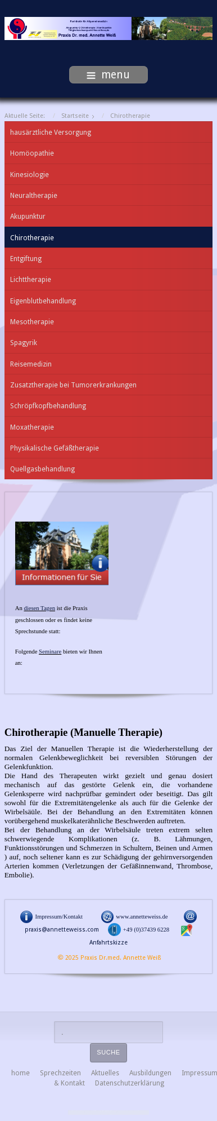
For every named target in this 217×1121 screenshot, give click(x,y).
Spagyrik (23, 343)
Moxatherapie (32, 427)
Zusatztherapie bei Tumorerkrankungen (73, 385)
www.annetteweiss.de (142, 916)
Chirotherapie (32, 238)
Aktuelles (105, 1073)
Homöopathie (32, 153)
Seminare (50, 651)
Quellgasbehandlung (42, 469)
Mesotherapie (32, 322)
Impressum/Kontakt (59, 916)
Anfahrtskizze (108, 942)
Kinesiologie (29, 175)
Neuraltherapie (33, 196)
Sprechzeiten (60, 1073)
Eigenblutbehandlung (43, 301)
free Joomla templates (108, 1112)
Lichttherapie (30, 280)
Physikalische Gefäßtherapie (54, 448)
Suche (108, 1052)
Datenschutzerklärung (129, 1083)
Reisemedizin (31, 364)
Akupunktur (28, 216)
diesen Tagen (39, 608)
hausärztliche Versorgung (50, 132)
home (20, 1073)
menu (108, 74)
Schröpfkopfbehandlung (48, 406)
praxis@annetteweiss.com (62, 930)
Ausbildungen (150, 1073)
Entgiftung (26, 259)
